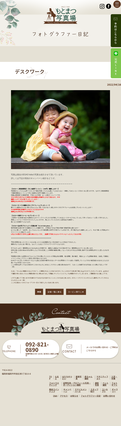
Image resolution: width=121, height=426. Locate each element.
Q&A (55, 398)
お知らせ (74, 398)
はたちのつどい (67, 379)
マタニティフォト (102, 379)
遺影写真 (97, 386)
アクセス (64, 398)
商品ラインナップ (54, 392)
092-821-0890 (37, 349)
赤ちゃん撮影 (88, 379)
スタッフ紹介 (94, 392)
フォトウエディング (54, 386)
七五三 (57, 379)
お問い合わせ (109, 398)
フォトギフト (114, 386)
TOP (50, 379)
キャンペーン (67, 392)
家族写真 (79, 379)
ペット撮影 (106, 386)
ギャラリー (115, 392)
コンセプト (105, 392)
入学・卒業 (114, 379)
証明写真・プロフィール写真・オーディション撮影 (77, 386)
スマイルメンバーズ (81, 392)
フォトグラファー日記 (91, 398)
